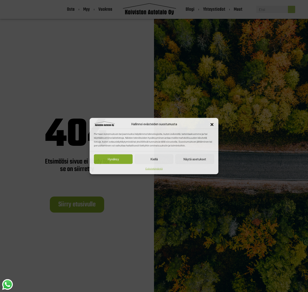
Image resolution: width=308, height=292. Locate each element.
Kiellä (154, 159)
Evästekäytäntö (154, 168)
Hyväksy (113, 159)
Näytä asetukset (194, 159)
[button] (212, 124)
